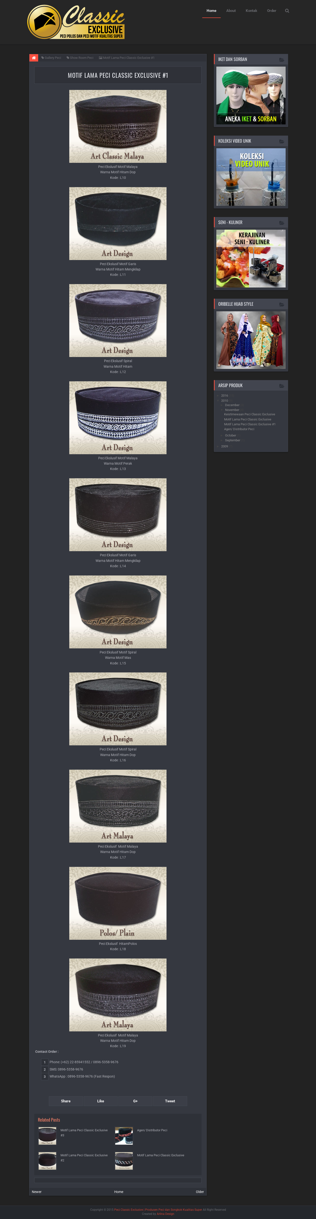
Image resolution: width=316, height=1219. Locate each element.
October (231, 435)
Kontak (251, 11)
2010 (225, 400)
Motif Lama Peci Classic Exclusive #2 (84, 1157)
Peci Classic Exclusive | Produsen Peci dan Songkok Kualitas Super (158, 1209)
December (232, 405)
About (231, 11)
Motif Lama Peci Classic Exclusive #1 (118, 74)
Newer (37, 1192)
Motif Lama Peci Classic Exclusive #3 (84, 1132)
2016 (225, 395)
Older (200, 1192)
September (233, 440)
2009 (225, 446)
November (232, 410)
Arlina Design (165, 1214)
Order (271, 11)
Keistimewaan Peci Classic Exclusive (249, 414)
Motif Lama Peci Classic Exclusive (160, 1155)
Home (211, 11)
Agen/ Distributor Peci (152, 1130)
